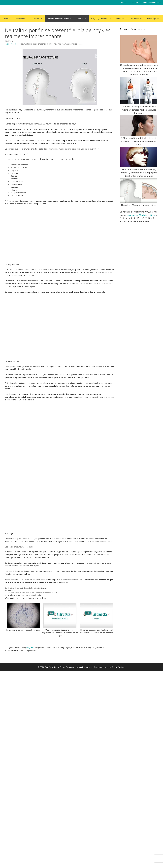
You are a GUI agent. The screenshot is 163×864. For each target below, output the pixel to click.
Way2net (30, 840)
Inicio (7, 44)
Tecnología (154, 18)
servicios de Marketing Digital (141, 214)
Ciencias (83, 18)
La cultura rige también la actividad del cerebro (25, 780)
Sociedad (137, 18)
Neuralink (11, 775)
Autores (39, 18)
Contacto (134, 2)
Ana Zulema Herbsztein (152, 2)
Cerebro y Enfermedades (60, 18)
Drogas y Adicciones (102, 18)
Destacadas (22, 18)
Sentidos (122, 18)
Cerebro (14, 44)
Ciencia (37, 773)
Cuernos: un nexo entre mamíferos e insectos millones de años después (35, 777)
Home (7, 18)
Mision (123, 2)
